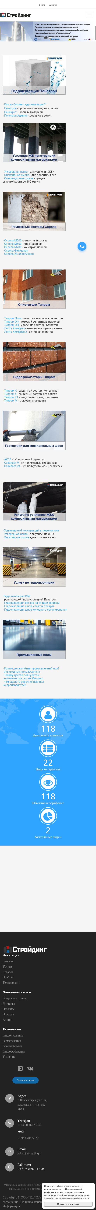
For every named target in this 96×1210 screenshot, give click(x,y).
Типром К (10, 390)
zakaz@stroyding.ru (29, 1153)
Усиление (9, 1056)
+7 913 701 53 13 (28, 1137)
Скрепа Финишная (16, 250)
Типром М (10, 400)
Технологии (10, 982)
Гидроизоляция (13, 1035)
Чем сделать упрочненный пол (23, 681)
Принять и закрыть (68, 1204)
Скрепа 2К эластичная (19, 254)
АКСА (7, 459)
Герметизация (12, 1040)
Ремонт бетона (12, 1046)
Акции (7, 1019)
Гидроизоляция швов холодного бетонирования (35, 609)
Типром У (10, 394)
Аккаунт (53, 5)
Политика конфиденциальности (42, 1202)
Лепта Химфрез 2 (15, 331)
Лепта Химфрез (14, 328)
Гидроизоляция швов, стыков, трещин (29, 606)
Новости (8, 1014)
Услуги (7, 966)
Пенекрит (10, 112)
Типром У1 (11, 397)
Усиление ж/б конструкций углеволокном (31, 530)
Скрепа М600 (13, 243)
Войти (42, 5)
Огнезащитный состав (18, 178)
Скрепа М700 (13, 247)
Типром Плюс (13, 318)
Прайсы (8, 977)
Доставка (9, 1003)
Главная (8, 961)
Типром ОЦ (11, 325)
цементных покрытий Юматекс (23, 678)
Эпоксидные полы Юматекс (21, 671)
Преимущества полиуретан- (21, 675)
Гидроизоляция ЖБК (16, 596)
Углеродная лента (16, 171)
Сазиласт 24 (12, 466)
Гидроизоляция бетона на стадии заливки (31, 602)
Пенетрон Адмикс (15, 115)
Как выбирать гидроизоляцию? (24, 104)
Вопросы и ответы (15, 998)
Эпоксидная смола (16, 175)
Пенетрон (10, 108)
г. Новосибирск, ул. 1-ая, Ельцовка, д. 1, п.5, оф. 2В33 (32, 1104)
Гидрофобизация (14, 1051)
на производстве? (14, 685)
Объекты (8, 1009)
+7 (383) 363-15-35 (29, 1124)
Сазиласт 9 (11, 462)
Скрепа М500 (13, 240)
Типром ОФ (11, 321)
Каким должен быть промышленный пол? (31, 668)
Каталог (8, 972)
